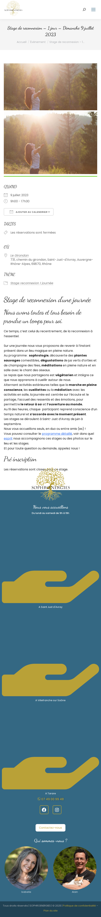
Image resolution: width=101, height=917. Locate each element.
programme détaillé (57, 433)
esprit (8, 438)
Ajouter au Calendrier (29, 212)
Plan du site (51, 910)
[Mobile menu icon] (93, 9)
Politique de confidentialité (79, 905)
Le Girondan (19, 255)
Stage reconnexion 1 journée (31, 283)
